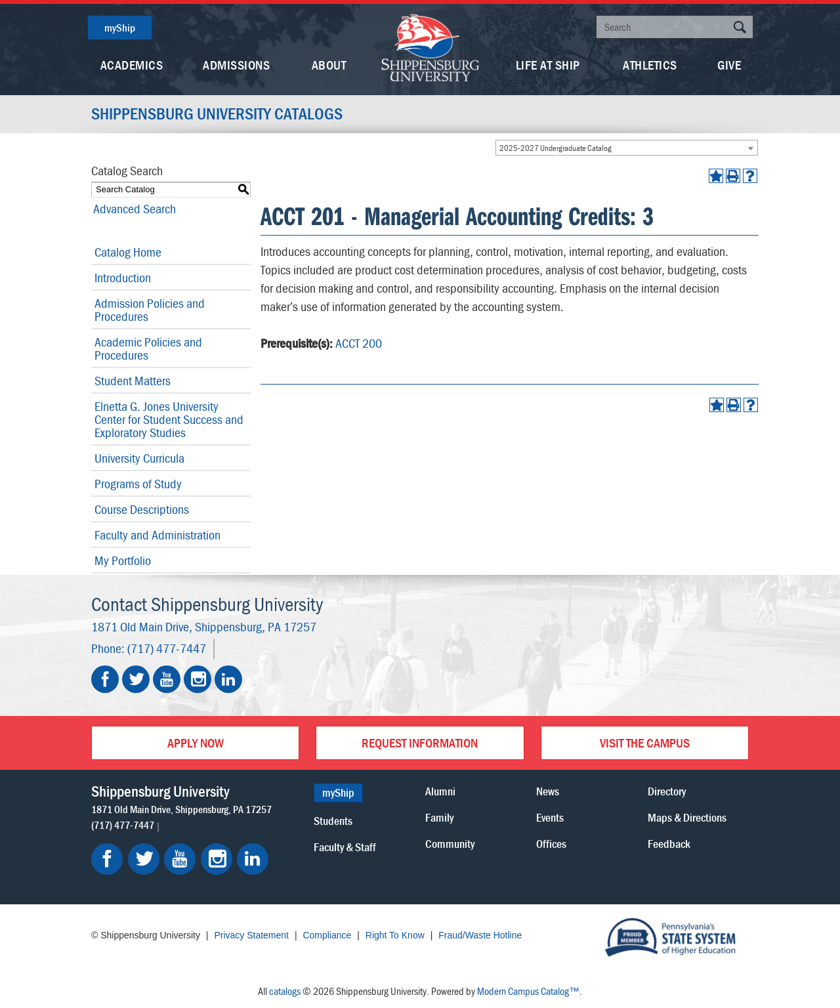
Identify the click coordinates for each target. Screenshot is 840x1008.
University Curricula (139, 458)
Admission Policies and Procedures (149, 309)
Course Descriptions (141, 509)
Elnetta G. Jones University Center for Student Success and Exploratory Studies (168, 419)
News (547, 791)
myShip (119, 27)
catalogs (285, 991)
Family (439, 817)
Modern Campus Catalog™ (528, 991)
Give (729, 64)
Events (550, 817)
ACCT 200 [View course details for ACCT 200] (358, 343)
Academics (131, 64)
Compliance (327, 935)
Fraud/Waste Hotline (480, 935)
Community (449, 843)
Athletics (650, 64)
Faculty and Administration (157, 534)
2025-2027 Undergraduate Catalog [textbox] (555, 148)
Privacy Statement (251, 935)
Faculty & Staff (345, 846)
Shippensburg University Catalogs (219, 114)
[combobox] (626, 148)
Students (333, 820)
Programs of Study (138, 483)
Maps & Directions (687, 817)
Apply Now (195, 742)
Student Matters (132, 380)
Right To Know (395, 935)
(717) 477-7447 (166, 648)
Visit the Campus (645, 742)
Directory (667, 791)
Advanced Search (132, 208)
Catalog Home (127, 251)
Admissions (236, 64)
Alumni (440, 791)
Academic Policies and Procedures (148, 348)
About (329, 64)
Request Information (420, 742)
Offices (551, 843)
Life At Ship (548, 64)
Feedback (669, 843)
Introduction (122, 277)
